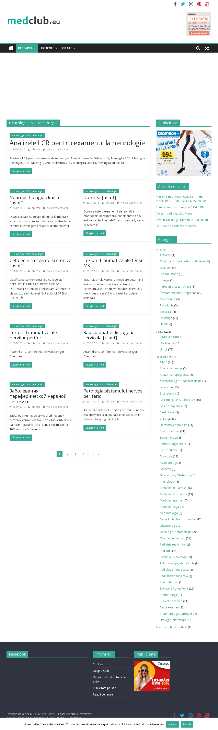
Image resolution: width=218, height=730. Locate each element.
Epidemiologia (169, 437)
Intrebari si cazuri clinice (175, 286)
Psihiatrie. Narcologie (174, 557)
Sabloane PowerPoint (174, 588)
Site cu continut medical (171, 627)
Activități (165, 255)
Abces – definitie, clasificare (174, 213)
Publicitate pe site (104, 688)
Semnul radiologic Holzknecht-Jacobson (182, 220)
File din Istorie (169, 274)
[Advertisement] (109, 83)
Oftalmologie (168, 525)
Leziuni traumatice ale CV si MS (112, 262)
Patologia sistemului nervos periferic (112, 393)
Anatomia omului (171, 368)
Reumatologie (169, 582)
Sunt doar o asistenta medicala (176, 226)
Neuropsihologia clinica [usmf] (34, 200)
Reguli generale (103, 694)
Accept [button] (172, 724)
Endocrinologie (169, 431)
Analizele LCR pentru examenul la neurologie (77, 142)
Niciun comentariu (55, 149)
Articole (47, 48)
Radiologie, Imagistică (174, 569)
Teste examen (169, 607)
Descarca (25, 48)
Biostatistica (168, 393)
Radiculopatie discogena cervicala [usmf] (109, 335)
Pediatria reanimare (173, 544)
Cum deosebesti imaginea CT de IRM (180, 207)
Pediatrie (165, 551)
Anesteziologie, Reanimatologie (181, 381)
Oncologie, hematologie (176, 532)
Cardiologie (167, 412)
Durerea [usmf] (99, 197)
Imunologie (167, 481)
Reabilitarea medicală (174, 576)
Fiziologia (166, 456)
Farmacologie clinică (173, 444)
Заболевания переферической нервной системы (38, 396)
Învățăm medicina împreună (178, 293)
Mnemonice (167, 299)
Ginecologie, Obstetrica (175, 475)
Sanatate (166, 312)
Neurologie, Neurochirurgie (27, 135)
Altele (163, 362)
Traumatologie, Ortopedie (177, 614)
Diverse (165, 268)
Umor (163, 349)
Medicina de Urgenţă (173, 494)
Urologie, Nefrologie (173, 620)
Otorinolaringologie (172, 538)
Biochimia (166, 387)
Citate (67, 48)
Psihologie (166, 305)
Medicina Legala (170, 507)
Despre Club (101, 671)
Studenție (166, 318)
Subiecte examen (171, 601)
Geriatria (165, 469)
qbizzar (36, 149)
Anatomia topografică (174, 374)
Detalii (187, 724)
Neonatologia (169, 513)
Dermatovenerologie (173, 425)
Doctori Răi (167, 343)
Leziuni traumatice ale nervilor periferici (33, 335)
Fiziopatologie (169, 463)
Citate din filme (170, 337)
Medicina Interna (171, 500)
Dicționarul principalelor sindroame (183, 261)
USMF (164, 324)
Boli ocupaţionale (171, 406)
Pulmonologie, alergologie (177, 563)
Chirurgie (165, 419)
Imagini (164, 280)
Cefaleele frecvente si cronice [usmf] (40, 262)
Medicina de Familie (173, 488)
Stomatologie (169, 595)
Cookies (98, 664)
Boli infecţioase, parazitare (177, 400)
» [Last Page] (98, 454)
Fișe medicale (169, 450)
